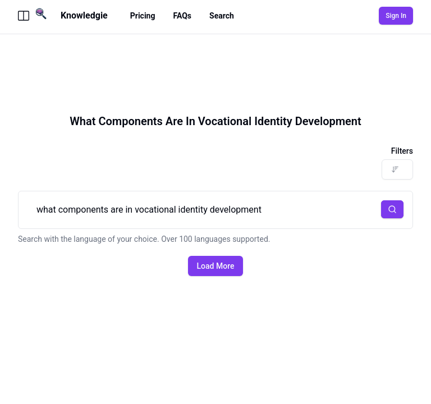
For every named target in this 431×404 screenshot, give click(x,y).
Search (221, 15)
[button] (392, 209)
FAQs (182, 15)
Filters (402, 151)
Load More (216, 265)
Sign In (396, 16)
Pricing (142, 15)
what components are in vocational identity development (215, 209)
